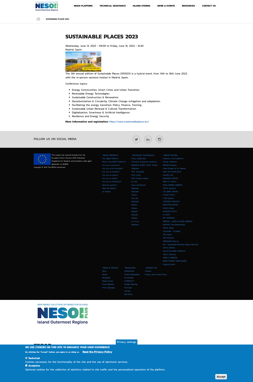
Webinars (135, 224)
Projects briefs (169, 264)
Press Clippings (108, 287)
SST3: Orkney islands (139, 178)
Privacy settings (126, 345)
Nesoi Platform (83, 5)
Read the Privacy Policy (97, 355)
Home (38, 19)
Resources (188, 5)
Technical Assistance (113, 5)
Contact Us (209, 5)
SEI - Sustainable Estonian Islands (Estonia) (180, 244)
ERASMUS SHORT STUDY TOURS (144, 165)
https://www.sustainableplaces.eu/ (129, 121)
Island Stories (141, 5)
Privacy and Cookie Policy (156, 274)
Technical (34, 361)
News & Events (166, 5)
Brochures (128, 294)
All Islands (106, 191)
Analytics (34, 368)
